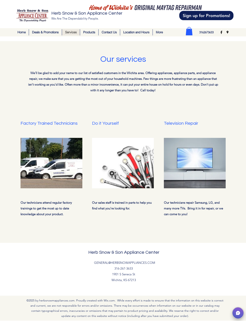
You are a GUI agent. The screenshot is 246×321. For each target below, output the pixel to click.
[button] (189, 31)
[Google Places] (227, 32)
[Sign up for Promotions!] (206, 15)
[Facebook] (221, 32)
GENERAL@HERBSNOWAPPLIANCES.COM (124, 263)
